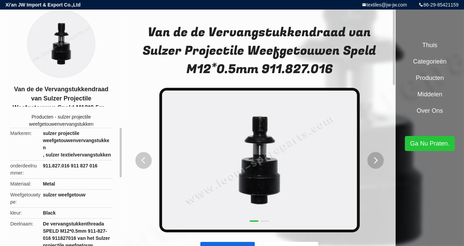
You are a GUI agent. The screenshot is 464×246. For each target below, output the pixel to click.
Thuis (429, 45)
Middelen (429, 94)
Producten (42, 117)
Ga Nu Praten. (429, 143)
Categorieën (430, 61)
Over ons (429, 110)
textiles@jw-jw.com (387, 5)
